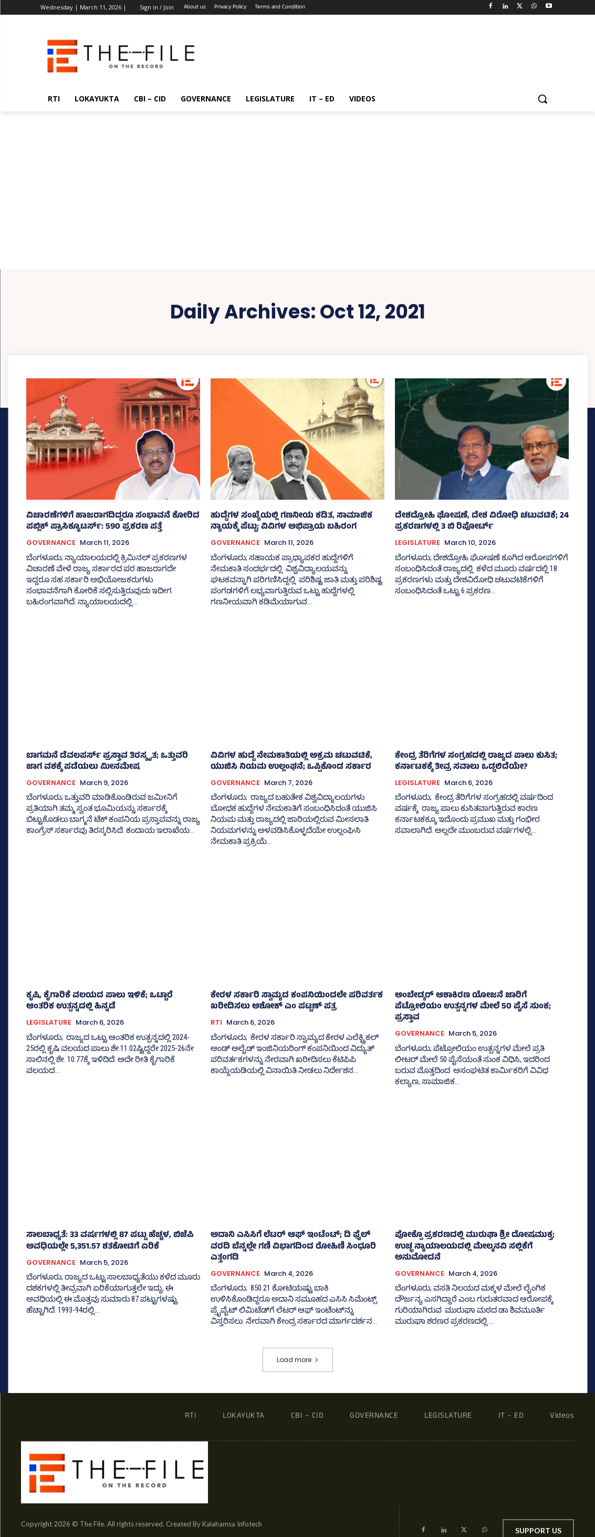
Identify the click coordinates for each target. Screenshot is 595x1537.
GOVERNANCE (51, 543)
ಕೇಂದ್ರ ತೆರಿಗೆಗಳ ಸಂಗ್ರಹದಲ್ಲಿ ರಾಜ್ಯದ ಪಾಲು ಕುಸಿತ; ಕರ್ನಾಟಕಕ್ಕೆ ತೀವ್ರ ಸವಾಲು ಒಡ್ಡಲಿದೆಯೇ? (472, 762)
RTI (216, 1022)
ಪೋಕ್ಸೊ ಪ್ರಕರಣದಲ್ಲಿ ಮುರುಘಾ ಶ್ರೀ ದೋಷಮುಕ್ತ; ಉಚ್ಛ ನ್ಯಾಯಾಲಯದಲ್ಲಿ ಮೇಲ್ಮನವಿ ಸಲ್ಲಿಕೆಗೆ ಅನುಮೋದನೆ (480, 1230)
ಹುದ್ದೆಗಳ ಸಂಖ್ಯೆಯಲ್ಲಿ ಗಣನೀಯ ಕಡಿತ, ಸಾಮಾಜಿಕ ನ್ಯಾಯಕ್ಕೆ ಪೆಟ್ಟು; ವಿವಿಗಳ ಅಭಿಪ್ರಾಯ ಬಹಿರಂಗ (287, 522)
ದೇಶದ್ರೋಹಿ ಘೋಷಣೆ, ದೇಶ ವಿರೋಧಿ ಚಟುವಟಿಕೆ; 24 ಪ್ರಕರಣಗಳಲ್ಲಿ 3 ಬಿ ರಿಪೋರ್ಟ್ (478, 522)
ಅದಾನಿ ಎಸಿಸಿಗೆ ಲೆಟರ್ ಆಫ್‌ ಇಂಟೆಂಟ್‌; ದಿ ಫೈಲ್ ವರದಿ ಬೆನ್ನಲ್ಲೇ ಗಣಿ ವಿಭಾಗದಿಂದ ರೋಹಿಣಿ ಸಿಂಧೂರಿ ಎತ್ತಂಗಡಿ (296, 1230)
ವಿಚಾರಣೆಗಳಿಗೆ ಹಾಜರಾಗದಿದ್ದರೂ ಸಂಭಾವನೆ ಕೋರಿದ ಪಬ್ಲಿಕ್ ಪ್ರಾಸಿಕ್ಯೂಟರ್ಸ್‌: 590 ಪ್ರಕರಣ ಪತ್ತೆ (108, 522)
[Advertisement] (297, 190)
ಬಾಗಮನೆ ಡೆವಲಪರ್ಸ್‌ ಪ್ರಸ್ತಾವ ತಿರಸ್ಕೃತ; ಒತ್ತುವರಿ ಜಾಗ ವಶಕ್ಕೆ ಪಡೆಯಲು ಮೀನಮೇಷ (111, 762)
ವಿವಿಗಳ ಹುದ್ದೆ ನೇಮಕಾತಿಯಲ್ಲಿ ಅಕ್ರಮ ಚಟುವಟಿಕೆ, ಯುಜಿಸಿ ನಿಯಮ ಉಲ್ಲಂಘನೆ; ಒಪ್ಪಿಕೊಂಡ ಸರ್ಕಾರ (287, 762)
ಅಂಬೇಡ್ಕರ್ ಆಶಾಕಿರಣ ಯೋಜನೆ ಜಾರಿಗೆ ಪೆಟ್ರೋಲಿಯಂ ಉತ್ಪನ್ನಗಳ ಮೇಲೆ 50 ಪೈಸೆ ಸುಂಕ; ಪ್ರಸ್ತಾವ (480, 1001)
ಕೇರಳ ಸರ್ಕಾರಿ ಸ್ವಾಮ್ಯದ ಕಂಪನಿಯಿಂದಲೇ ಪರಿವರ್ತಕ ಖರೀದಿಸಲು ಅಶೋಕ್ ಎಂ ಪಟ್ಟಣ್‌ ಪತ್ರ (291, 1001)
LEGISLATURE (417, 543)
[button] (542, 98)
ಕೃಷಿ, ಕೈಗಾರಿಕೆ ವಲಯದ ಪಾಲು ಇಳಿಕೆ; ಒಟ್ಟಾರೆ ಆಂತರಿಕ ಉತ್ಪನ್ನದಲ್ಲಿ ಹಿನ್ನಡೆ (108, 1001)
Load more (298, 1337)
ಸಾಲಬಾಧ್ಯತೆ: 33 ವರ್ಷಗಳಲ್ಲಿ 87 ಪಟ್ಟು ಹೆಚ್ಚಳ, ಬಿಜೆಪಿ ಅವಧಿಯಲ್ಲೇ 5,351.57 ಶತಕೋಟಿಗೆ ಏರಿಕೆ (106, 1230)
